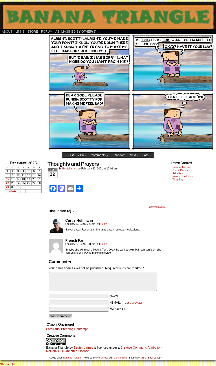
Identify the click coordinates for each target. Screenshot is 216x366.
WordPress (102, 357)
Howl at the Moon (182, 176)
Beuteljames (69, 168)
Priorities (177, 173)
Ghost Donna (180, 170)
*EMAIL (126, 302)
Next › (134, 155)
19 (28, 179)
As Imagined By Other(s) (75, 31)
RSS (143, 357)
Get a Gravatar (133, 302)
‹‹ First (69, 155)
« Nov (12, 191)
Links (19, 31)
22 (7, 183)
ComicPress (120, 357)
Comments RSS (157, 207)
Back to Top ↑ (155, 357)
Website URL (119, 309)
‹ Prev (82, 155)
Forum (46, 31)
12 (28, 175)
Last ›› (147, 155)
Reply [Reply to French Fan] (104, 244)
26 (28, 183)
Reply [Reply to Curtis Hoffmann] (104, 224)
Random (119, 155)
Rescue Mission (181, 167)
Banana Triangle (57, 347)
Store (32, 31)
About (7, 31)
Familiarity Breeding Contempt (67, 329)
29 (7, 187)
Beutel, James (83, 347)
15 (7, 179)
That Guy (177, 179)
